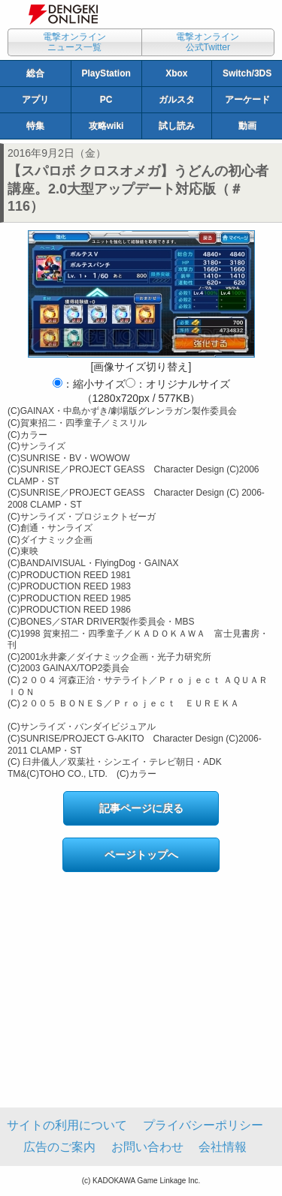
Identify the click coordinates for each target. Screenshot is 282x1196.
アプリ (35, 99)
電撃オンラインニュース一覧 (74, 41)
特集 (35, 126)
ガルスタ (177, 99)
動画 (247, 126)
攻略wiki (106, 126)
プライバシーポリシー (203, 1125)
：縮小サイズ (89, 384)
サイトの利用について (67, 1125)
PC (106, 99)
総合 (35, 73)
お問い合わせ (147, 1147)
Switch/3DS (247, 73)
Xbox (176, 73)
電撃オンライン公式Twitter (207, 41)
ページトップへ (141, 855)
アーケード (247, 99)
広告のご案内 (59, 1147)
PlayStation (105, 73)
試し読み (177, 126)
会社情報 (223, 1147)
